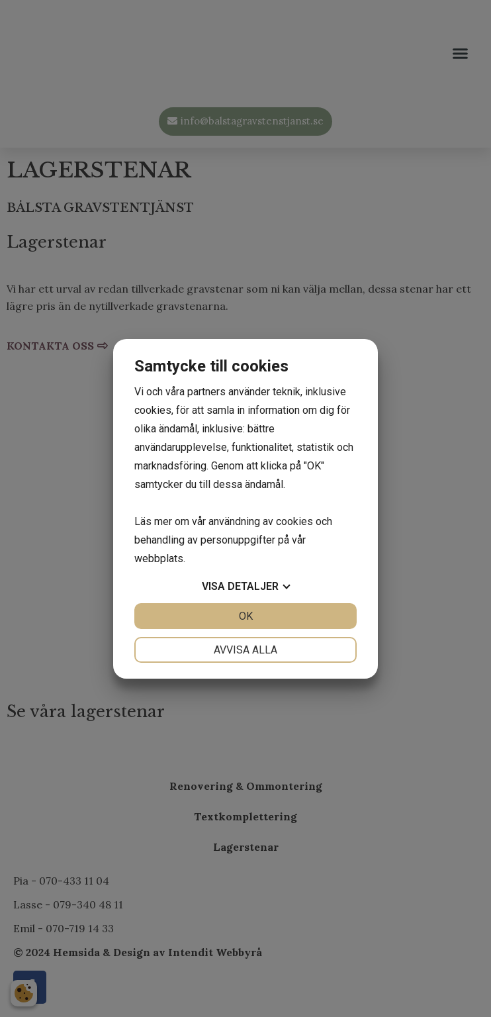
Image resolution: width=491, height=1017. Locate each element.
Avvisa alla (245, 650)
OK (246, 616)
